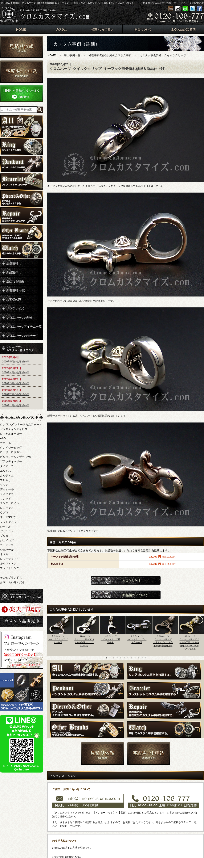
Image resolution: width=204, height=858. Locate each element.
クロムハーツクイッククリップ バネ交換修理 (137, 639)
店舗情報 (12, 263)
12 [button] (146, 658)
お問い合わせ (197, 2)
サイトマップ (180, 2)
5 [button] (121, 658)
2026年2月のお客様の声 (15, 394)
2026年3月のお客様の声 (15, 383)
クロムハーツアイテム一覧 (24, 326)
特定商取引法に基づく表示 (157, 2)
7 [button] (128, 658)
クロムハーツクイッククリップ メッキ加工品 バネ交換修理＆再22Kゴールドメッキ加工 (189, 642)
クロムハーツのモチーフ (22, 335)
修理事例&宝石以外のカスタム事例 (110, 55)
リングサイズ (15, 308)
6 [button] (124, 658)
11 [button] (142, 658)
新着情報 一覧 (15, 290)
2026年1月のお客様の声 (15, 405)
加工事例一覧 (72, 55)
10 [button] (138, 658)
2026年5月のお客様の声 (15, 361)
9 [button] (135, 658)
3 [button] (113, 658)
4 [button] (117, 658)
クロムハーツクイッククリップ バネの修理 (58, 639)
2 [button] (110, 658)
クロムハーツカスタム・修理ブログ (20, 348)
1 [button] (106, 658)
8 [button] (131, 658)
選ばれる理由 (15, 281)
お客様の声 (13, 299)
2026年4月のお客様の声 (15, 372)
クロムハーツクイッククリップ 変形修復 (110, 639)
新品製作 (12, 272)
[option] (60, 634)
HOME (52, 55)
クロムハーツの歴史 (19, 317)
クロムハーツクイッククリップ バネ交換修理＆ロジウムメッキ (84, 641)
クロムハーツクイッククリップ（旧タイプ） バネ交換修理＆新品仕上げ (163, 641)
